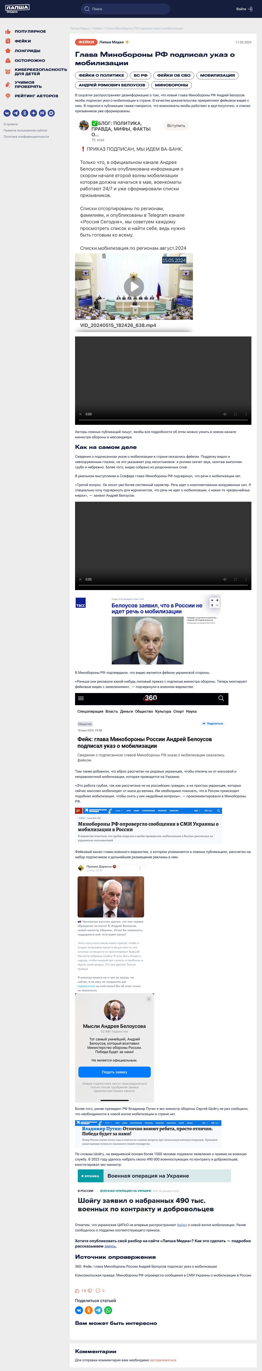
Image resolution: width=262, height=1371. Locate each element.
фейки (182, 1225)
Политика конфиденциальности (26, 136)
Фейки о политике (101, 75)
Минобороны (171, 85)
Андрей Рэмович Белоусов (112, 85)
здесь (110, 1246)
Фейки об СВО (173, 75)
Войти (244, 9)
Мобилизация (217, 75)
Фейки (86, 42)
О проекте (11, 124)
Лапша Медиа (111, 42)
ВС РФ (140, 75)
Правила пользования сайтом (25, 130)
